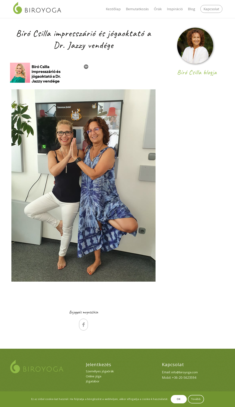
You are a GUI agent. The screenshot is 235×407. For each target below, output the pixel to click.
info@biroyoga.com (184, 372)
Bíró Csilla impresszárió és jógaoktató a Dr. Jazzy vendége (83, 39)
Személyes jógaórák (100, 371)
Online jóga (93, 376)
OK (178, 399)
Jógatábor (92, 381)
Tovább (196, 399)
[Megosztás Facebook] (83, 324)
